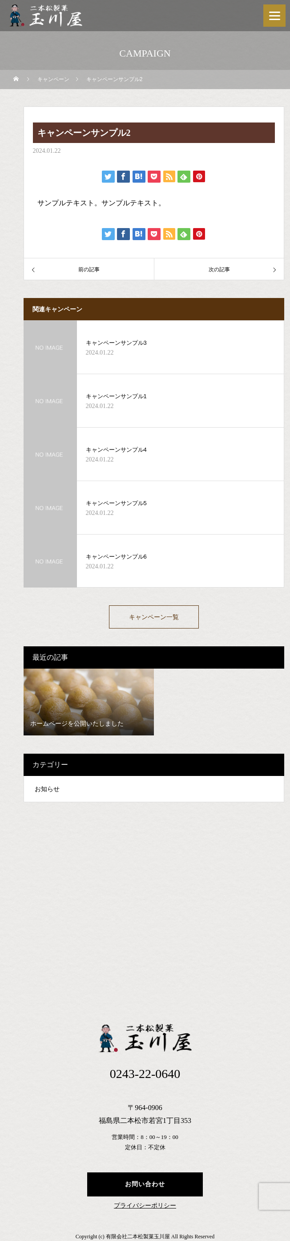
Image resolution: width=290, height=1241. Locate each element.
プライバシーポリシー (145, 1206)
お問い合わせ (145, 1184)
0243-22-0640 (145, 1074)
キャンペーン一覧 (154, 616)
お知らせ (47, 789)
